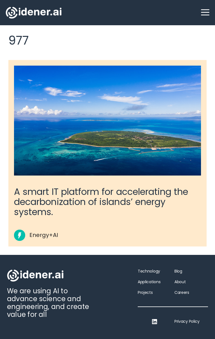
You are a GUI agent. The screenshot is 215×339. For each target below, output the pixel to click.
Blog (178, 271)
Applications (149, 282)
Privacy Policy (187, 321)
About (180, 282)
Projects (145, 292)
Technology (149, 271)
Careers (181, 292)
